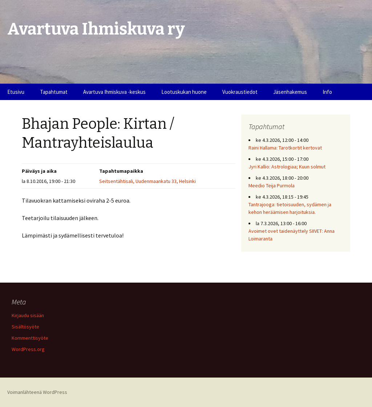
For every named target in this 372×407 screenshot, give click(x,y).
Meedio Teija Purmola (271, 185)
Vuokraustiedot (240, 91)
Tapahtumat (54, 91)
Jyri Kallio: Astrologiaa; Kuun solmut (287, 166)
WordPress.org (28, 349)
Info (327, 91)
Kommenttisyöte (30, 338)
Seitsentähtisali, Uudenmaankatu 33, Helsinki (147, 181)
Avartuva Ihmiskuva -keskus (114, 91)
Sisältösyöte (25, 326)
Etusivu (15, 91)
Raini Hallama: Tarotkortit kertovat (285, 147)
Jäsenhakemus (290, 91)
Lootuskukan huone (184, 91)
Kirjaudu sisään (28, 315)
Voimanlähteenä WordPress (37, 392)
